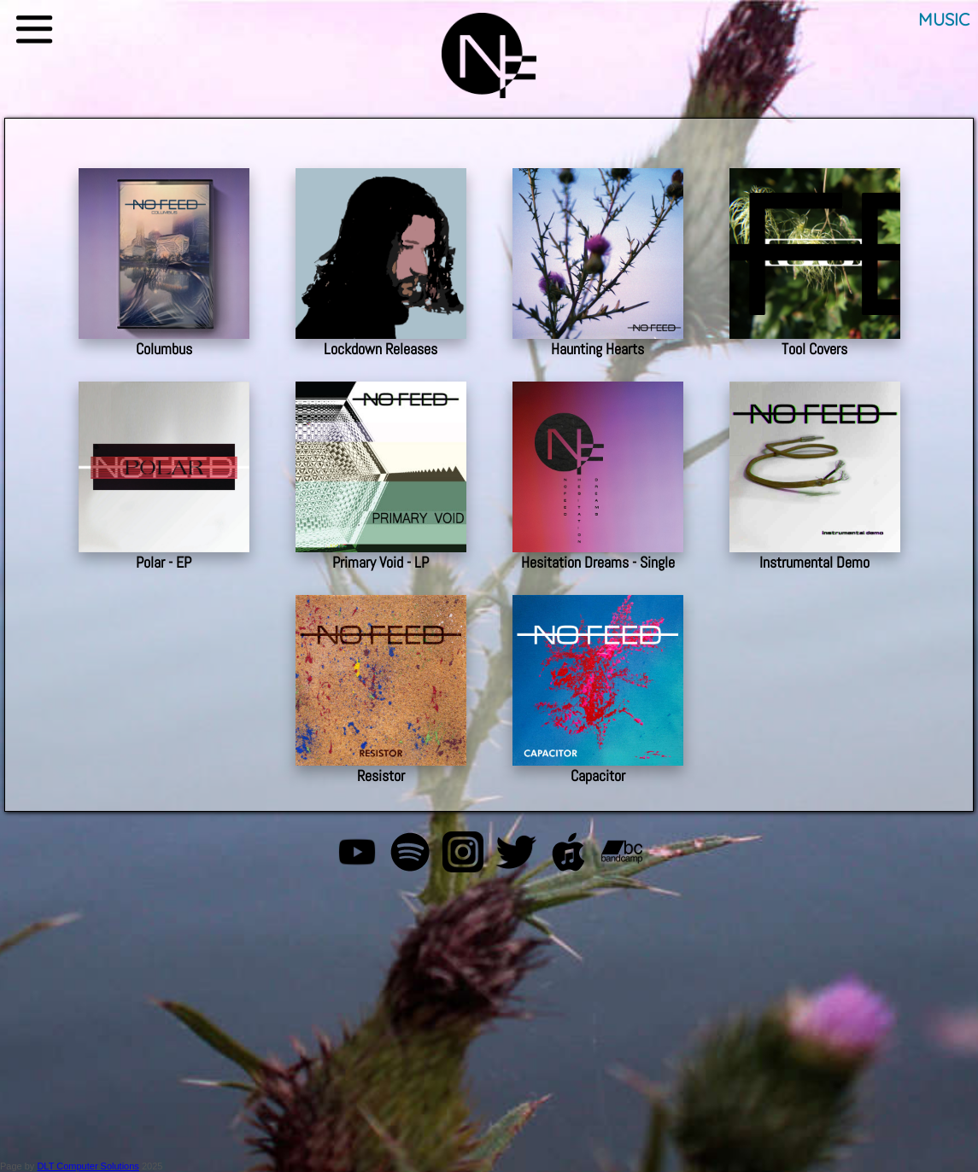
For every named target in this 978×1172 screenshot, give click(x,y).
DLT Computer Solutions (87, 1166)
